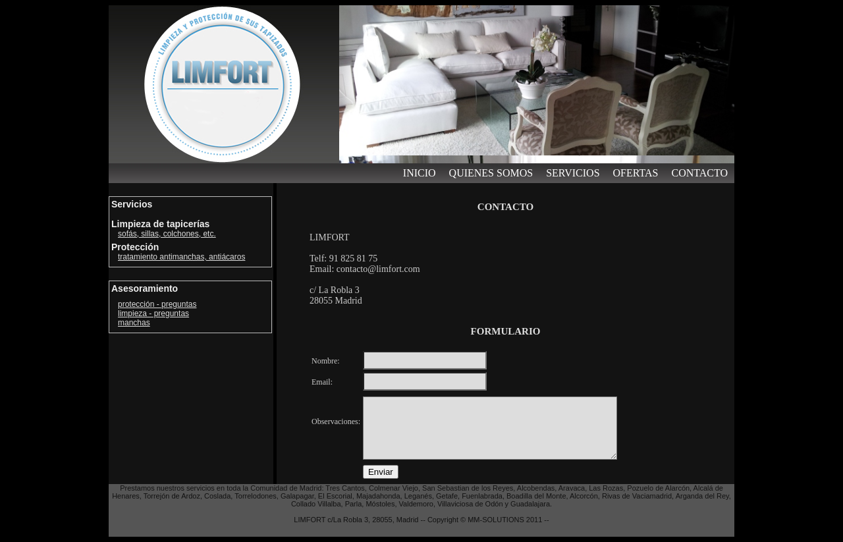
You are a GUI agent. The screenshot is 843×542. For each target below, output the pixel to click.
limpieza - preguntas (153, 313)
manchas (134, 322)
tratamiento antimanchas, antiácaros (181, 256)
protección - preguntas (157, 304)
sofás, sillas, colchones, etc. (167, 233)
